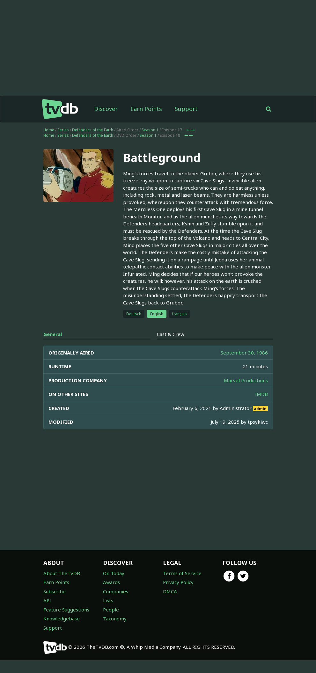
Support (186, 109)
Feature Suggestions (66, 609)
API (47, 600)
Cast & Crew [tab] (170, 334)
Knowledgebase (61, 618)
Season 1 (150, 130)
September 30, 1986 (244, 352)
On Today (113, 573)
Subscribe (54, 591)
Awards (111, 582)
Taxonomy (115, 618)
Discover (106, 109)
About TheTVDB (61, 573)
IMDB (261, 394)
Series (63, 130)
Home (48, 130)
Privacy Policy (178, 582)
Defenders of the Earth (92, 130)
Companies (115, 591)
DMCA (170, 591)
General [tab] (52, 334)
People (111, 609)
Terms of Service (182, 573)
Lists (108, 600)
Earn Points (146, 109)
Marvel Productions (246, 380)
